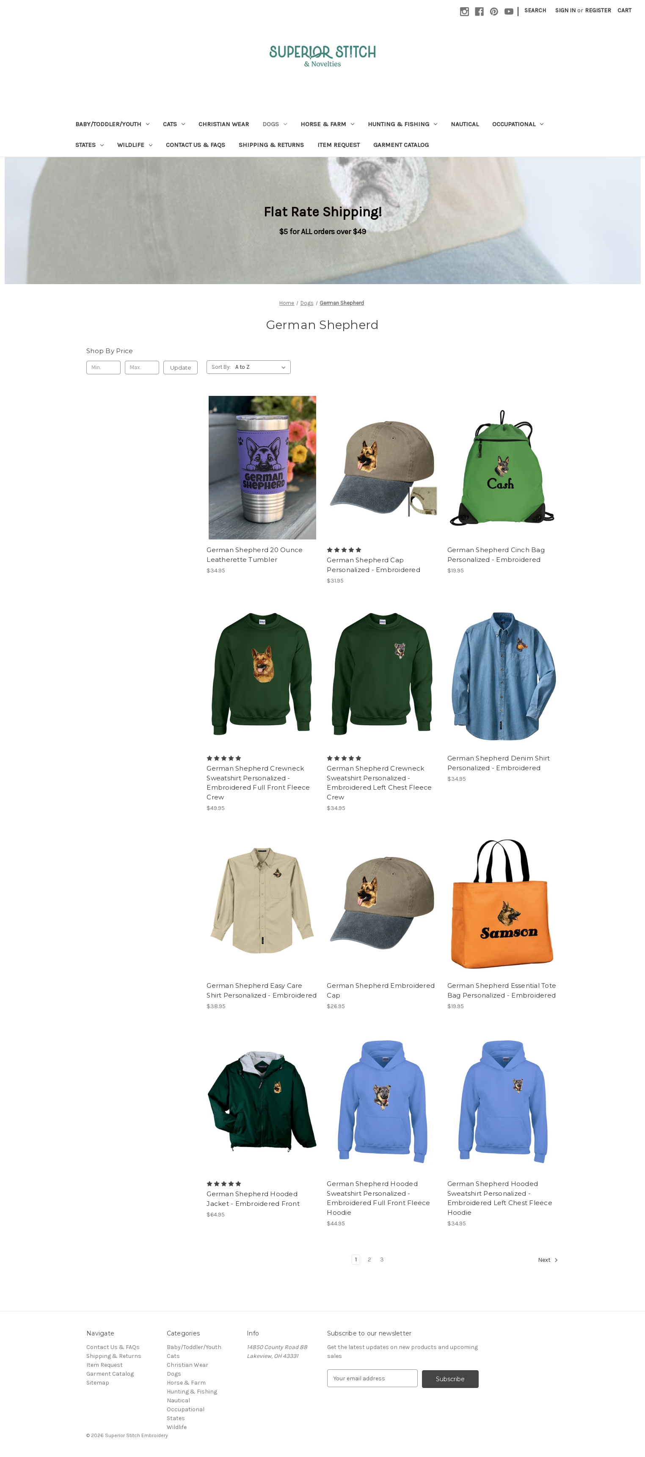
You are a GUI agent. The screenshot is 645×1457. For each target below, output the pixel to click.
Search (535, 10)
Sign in (565, 10)
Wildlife (134, 145)
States (89, 145)
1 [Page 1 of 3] (356, 1259)
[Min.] (103, 367)
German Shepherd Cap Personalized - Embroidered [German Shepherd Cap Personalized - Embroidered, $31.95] (373, 565)
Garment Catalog (401, 145)
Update (180, 367)
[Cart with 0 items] (624, 10)
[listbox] (262, 367)
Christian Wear (223, 124)
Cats (174, 124)
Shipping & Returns (271, 145)
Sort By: (221, 367)
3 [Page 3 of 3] (382, 1259)
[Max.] (142, 367)
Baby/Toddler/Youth (112, 124)
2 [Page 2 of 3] (369, 1259)
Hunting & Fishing (402, 124)
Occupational (517, 124)
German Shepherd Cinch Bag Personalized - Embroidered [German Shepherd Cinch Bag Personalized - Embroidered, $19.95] (496, 555)
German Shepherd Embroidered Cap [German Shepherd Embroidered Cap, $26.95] (381, 990)
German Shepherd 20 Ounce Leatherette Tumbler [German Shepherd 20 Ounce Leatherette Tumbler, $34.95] (255, 555)
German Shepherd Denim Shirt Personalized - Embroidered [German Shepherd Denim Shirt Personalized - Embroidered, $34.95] (498, 763)
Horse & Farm (327, 124)
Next (548, 1260)
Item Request (338, 145)
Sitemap (97, 1382)
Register (598, 10)
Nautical (465, 124)
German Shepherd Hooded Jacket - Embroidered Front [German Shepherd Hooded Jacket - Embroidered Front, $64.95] (253, 1199)
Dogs (274, 124)
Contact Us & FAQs (195, 145)
